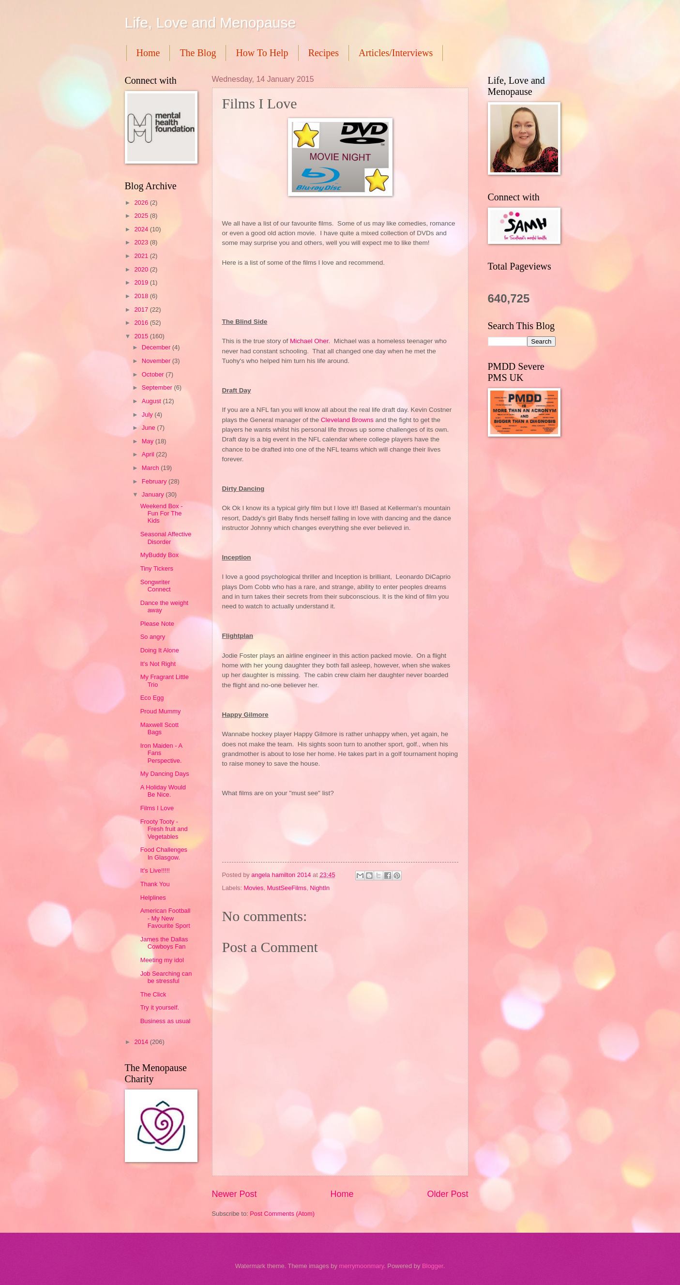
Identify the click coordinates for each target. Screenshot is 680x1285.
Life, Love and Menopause (210, 22)
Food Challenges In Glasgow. (163, 853)
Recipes (323, 52)
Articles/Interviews (396, 52)
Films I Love (157, 808)
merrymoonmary (361, 1266)
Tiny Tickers (156, 568)
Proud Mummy (160, 711)
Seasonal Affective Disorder (166, 537)
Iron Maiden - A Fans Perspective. (161, 753)
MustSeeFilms (287, 888)
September (158, 387)
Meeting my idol (162, 960)
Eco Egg (152, 697)
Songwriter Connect (155, 585)
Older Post (447, 1194)
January (154, 494)
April (149, 454)
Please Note (157, 623)
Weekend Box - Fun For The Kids (161, 513)
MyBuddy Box (159, 555)
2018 (142, 296)
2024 (142, 229)
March (151, 467)
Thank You (155, 884)
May (148, 441)
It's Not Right (158, 663)
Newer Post (234, 1194)
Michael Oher (309, 341)
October (154, 374)
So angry (153, 636)
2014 (142, 1041)
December (157, 347)
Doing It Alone (159, 650)
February (155, 481)
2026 (142, 202)
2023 (142, 242)
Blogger (432, 1266)
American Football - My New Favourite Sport (165, 918)
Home (148, 52)
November (157, 360)
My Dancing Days (164, 773)
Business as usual (165, 1021)
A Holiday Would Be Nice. (163, 791)
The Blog (198, 52)
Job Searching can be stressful (166, 977)
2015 (142, 336)
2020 (142, 269)
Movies (254, 888)
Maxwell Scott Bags (159, 728)
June (149, 427)
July (148, 414)
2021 (142, 255)
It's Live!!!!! (155, 870)
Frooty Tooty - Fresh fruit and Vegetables (164, 829)
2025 (142, 215)
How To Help (262, 52)
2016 (142, 322)
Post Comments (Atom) (282, 1213)
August (152, 401)
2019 (142, 282)
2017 (142, 309)
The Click (153, 994)
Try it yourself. (159, 1007)
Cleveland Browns (347, 419)
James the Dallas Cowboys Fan (164, 943)
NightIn (320, 888)
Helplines (153, 897)
